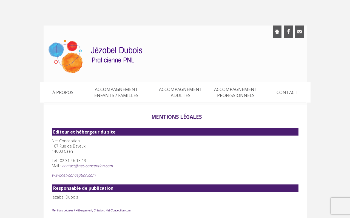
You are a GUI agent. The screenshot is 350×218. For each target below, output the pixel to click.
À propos (62, 92)
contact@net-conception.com (87, 165)
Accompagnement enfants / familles (116, 92)
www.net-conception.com (73, 175)
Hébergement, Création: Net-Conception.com (102, 210)
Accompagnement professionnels (235, 92)
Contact (287, 92)
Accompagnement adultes (180, 92)
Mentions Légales (62, 210)
